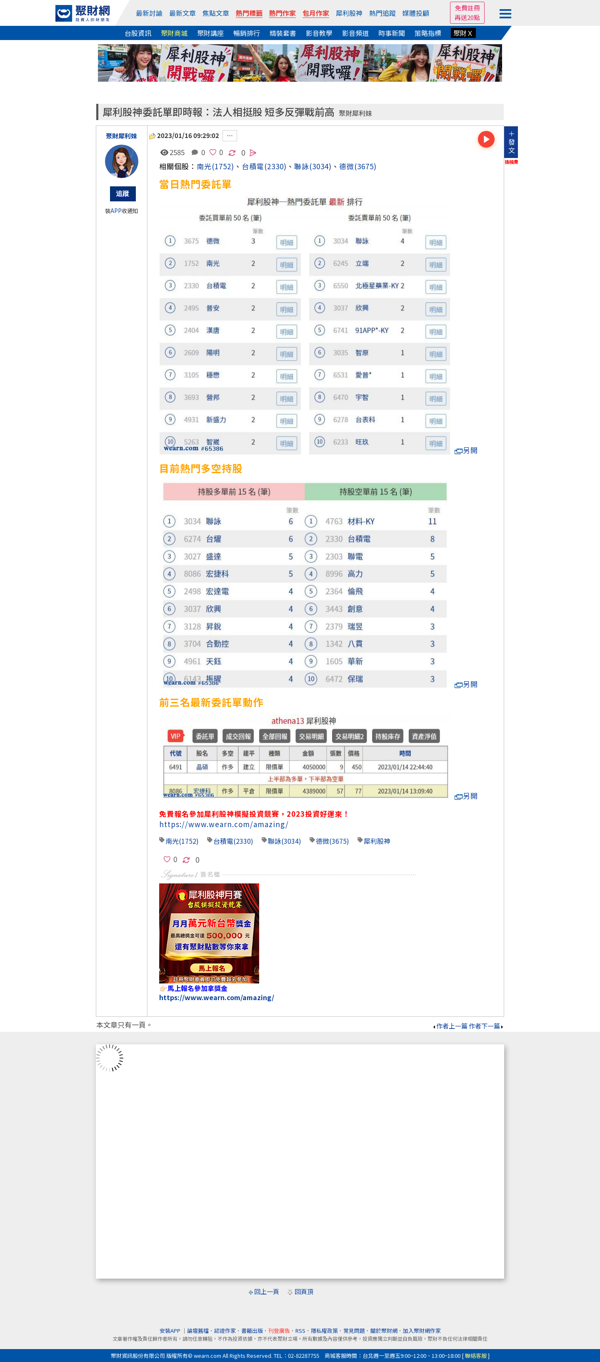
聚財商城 (174, 33)
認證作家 (225, 1330)
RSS (300, 1330)
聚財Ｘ (463, 33)
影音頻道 (355, 33)
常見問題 (354, 1330)
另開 (466, 450)
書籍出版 (252, 1330)
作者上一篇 (450, 1025)
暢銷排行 (246, 33)
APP (116, 211)
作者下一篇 (486, 1025)
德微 (346, 166)
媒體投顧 (415, 13)
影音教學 (319, 33)
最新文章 (182, 13)
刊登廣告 (279, 1330)
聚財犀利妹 (355, 113)
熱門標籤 (249, 13)
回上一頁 (266, 1291)
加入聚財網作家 (422, 1330)
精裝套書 (283, 33)
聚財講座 (210, 33)
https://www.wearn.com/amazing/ (224, 824)
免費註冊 (467, 7)
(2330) (275, 166)
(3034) (320, 166)
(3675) (365, 166)
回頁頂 (304, 1291)
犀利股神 (349, 13)
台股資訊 (138, 33)
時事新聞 (391, 33)
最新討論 (149, 13)
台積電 (223, 841)
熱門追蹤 (382, 13)
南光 (204, 166)
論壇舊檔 (198, 1330)
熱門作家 (282, 13)
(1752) (223, 166)
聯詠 (301, 166)
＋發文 (511, 141)
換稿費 (511, 161)
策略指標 (428, 33)
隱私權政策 (324, 1330)
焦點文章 (215, 13)
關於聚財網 (384, 1330)
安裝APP (171, 1330)
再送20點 (467, 17)
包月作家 (315, 13)
